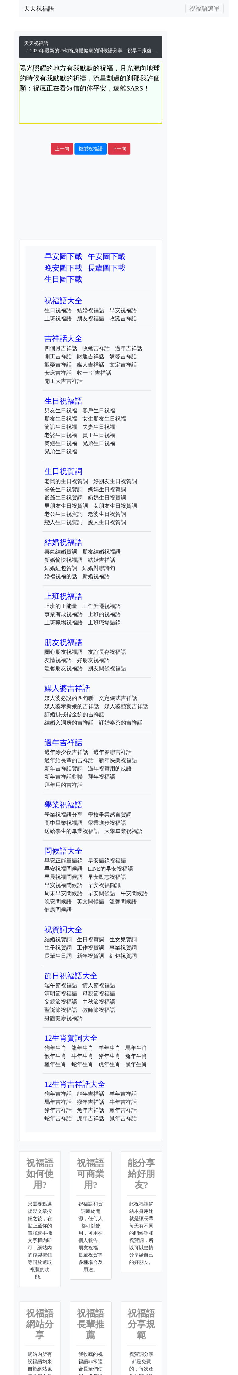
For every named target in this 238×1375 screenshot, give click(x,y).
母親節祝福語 (98, 994)
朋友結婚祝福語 (101, 552)
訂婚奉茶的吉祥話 (121, 723)
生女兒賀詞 (123, 940)
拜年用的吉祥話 (63, 785)
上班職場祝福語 (63, 622)
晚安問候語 (58, 902)
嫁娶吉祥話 (123, 356)
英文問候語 (90, 902)
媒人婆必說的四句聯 (69, 698)
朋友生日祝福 (60, 419)
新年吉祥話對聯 (63, 777)
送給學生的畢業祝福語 (71, 831)
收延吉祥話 (96, 348)
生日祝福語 (58, 310)
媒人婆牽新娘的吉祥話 (71, 706)
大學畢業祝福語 (123, 831)
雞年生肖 (55, 1064)
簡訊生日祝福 (60, 427)
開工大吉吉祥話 (63, 381)
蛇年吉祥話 (58, 1118)
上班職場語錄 (104, 622)
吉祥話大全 (63, 338)
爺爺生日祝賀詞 (63, 498)
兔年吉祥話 (90, 1110)
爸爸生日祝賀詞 (63, 489)
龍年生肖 (82, 1048)
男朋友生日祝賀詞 (66, 506)
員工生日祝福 (98, 435)
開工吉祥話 (58, 356)
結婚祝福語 (90, 310)
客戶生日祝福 (98, 411)
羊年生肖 (109, 1048)
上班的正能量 (60, 606)
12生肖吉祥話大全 (74, 1084)
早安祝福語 (123, 310)
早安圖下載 (63, 256)
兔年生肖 (136, 1056)
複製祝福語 (90, 148)
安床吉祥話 (58, 373)
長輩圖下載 (107, 268)
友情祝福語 (58, 660)
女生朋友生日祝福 (104, 419)
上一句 (62, 148)
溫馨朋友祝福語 (63, 668)
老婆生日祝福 (60, 435)
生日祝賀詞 (63, 471)
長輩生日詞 (58, 956)
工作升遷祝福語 (101, 606)
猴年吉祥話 (90, 1102)
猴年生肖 (55, 1056)
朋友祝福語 (90, 319)
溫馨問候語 (123, 902)
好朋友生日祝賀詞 (115, 481)
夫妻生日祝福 (98, 427)
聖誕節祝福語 (60, 1010)
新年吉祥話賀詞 (63, 769)
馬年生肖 (136, 1048)
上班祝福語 (58, 319)
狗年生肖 (55, 1048)
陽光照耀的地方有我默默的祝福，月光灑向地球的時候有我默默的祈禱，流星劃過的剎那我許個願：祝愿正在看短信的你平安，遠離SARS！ (90, 93)
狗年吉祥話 (58, 1094)
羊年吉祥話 (123, 1094)
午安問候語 (134, 893)
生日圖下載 (63, 279)
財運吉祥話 (90, 356)
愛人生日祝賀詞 (107, 522)
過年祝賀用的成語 (110, 769)
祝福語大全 (63, 301)
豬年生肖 (109, 1056)
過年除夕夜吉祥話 (66, 752)
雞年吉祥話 (123, 1110)
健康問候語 (58, 910)
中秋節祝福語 (98, 1002)
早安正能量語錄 (63, 861)
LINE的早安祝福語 (110, 869)
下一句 (119, 148)
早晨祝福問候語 (63, 877)
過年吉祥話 (128, 348)
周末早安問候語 (63, 893)
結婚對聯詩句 (98, 568)
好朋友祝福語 (93, 660)
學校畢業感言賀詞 (110, 815)
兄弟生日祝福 (98, 443)
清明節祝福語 (60, 994)
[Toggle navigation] (204, 8)
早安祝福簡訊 (104, 885)
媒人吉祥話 (90, 365)
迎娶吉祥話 (58, 365)
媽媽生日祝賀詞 (107, 489)
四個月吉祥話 (60, 348)
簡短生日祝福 (60, 443)
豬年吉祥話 (58, 1110)
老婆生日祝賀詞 (107, 514)
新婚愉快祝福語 (63, 560)
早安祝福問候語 (63, 869)
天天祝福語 (39, 8)
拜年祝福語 (101, 777)
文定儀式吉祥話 (118, 698)
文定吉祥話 (123, 365)
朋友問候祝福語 (107, 668)
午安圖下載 (107, 256)
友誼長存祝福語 (107, 652)
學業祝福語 (63, 805)
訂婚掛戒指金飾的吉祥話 (74, 714)
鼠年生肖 (136, 1064)
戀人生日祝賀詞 (63, 522)
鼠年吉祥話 (123, 1118)
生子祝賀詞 (58, 948)
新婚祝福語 (96, 576)
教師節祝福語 (98, 1010)
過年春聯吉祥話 (112, 752)
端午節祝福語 (60, 985)
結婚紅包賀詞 (60, 568)
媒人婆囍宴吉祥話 (126, 706)
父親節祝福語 (60, 1002)
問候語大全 (63, 851)
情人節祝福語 (98, 985)
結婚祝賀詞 (58, 940)
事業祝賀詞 (123, 948)
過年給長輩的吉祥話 (69, 760)
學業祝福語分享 (63, 815)
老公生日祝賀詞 (63, 514)
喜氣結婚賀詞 (60, 552)
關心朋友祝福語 (63, 652)
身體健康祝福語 (63, 1018)
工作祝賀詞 (90, 948)
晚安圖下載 (63, 268)
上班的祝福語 (104, 614)
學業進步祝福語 (107, 823)
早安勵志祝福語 (107, 877)
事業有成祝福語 (63, 614)
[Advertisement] (122, 133)
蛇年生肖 (82, 1064)
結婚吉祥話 (101, 560)
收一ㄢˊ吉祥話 (94, 373)
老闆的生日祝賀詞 (66, 481)
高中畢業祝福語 (63, 823)
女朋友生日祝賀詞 (115, 506)
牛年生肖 (82, 1056)
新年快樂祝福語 (118, 760)
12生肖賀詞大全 (71, 1038)
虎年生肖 (109, 1064)
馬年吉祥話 (58, 1102)
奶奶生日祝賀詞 (107, 498)
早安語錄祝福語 (107, 861)
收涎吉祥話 (123, 319)
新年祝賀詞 (90, 956)
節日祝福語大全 (71, 976)
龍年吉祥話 (90, 1094)
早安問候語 (101, 893)
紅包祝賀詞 (123, 956)
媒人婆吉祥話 (67, 688)
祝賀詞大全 (63, 930)
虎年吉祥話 (90, 1118)
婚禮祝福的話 (60, 576)
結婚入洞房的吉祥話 (69, 723)
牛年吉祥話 (123, 1102)
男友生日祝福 (60, 411)
